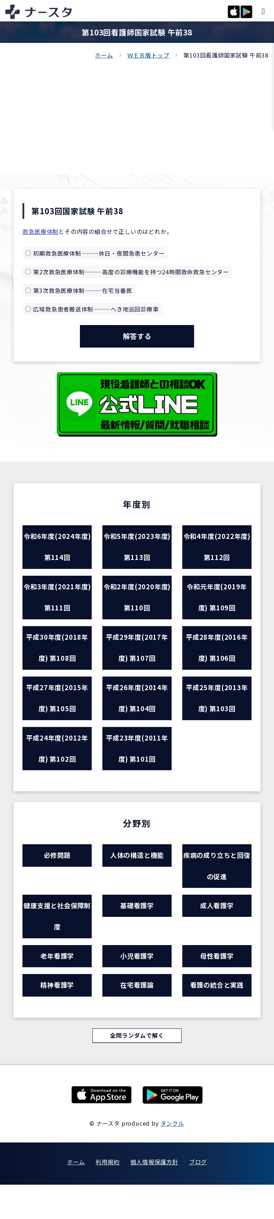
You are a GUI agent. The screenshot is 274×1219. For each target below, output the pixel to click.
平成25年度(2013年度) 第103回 (217, 713)
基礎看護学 (136, 932)
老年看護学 (57, 987)
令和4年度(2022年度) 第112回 (217, 550)
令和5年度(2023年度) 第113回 (137, 550)
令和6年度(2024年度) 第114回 (57, 550)
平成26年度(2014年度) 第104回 (137, 713)
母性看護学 (216, 987)
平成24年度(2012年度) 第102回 (57, 768)
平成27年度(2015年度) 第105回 (57, 713)
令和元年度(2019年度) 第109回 (217, 605)
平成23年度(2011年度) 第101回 (137, 768)
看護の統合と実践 (217, 1018)
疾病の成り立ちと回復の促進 (217, 889)
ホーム (104, 55)
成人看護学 (216, 932)
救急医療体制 (40, 231)
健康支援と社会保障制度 (57, 944)
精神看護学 (57, 1018)
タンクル (172, 1157)
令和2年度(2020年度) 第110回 (137, 605)
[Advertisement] (137, 114)
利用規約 (108, 1196)
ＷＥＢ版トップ (148, 55)
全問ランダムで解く (137, 1069)
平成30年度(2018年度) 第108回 (57, 659)
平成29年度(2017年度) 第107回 (137, 659)
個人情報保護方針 (154, 1196)
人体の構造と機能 (137, 878)
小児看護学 (136, 987)
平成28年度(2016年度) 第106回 (217, 659)
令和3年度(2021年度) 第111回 (57, 605)
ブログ (198, 1196)
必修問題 (57, 878)
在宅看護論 (136, 1018)
